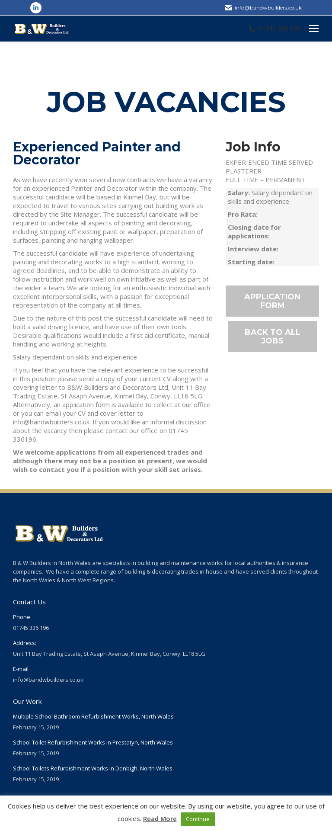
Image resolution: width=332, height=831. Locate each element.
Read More (160, 818)
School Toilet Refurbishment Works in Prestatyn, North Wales (93, 742)
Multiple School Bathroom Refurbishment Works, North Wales (93, 716)
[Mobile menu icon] (314, 28)
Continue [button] (198, 819)
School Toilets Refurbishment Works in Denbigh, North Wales (92, 768)
